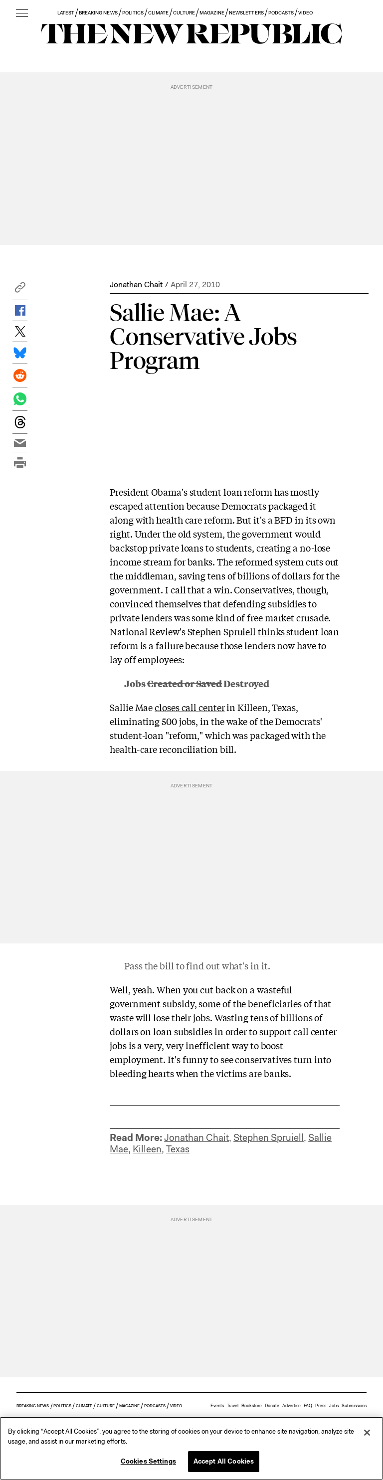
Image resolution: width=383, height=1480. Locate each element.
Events (217, 1406)
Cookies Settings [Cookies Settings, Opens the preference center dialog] (148, 1461)
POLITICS (133, 12)
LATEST (65, 12)
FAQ (308, 1406)
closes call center (189, 707)
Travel (232, 1406)
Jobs (334, 1406)
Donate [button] (272, 1406)
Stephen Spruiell (268, 1137)
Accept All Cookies (223, 1461)
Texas (178, 1149)
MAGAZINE (211, 12)
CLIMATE (158, 12)
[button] (19, 290)
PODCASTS (281, 12)
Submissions (354, 1406)
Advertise (291, 1406)
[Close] (367, 1433)
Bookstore (251, 1406)
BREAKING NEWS (98, 12)
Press (320, 1406)
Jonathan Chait (136, 284)
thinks (272, 631)
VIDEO (305, 12)
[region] (191, 1448)
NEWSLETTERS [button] (246, 12)
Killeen (147, 1149)
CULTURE (183, 12)
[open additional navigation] (22, 13)
